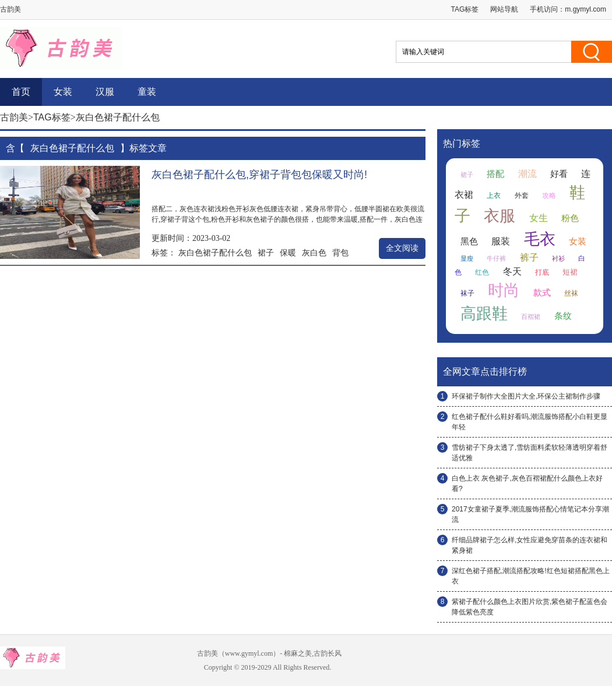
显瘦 (466, 258)
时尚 (503, 290)
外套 (522, 195)
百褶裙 (530, 316)
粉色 (570, 218)
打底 (542, 272)
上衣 (494, 195)
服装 (500, 241)
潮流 (527, 174)
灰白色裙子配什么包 (215, 252)
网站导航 (504, 9)
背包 (340, 252)
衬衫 (558, 258)
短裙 (570, 272)
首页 (21, 92)
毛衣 (539, 239)
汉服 (105, 92)
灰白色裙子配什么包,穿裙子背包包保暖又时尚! (259, 174)
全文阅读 (402, 248)
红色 (482, 272)
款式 (542, 292)
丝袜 (571, 293)
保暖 (288, 252)
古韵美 (14, 117)
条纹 (563, 316)
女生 (538, 218)
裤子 (529, 257)
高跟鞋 (484, 313)
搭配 (495, 174)
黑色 (469, 241)
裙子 (266, 252)
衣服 (499, 216)
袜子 (467, 293)
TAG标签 (465, 9)
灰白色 (314, 252)
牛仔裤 (496, 258)
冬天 (512, 271)
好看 (559, 174)
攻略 (549, 195)
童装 (147, 92)
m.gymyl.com (585, 9)
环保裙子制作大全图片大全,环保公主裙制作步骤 (526, 396)
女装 (63, 92)
